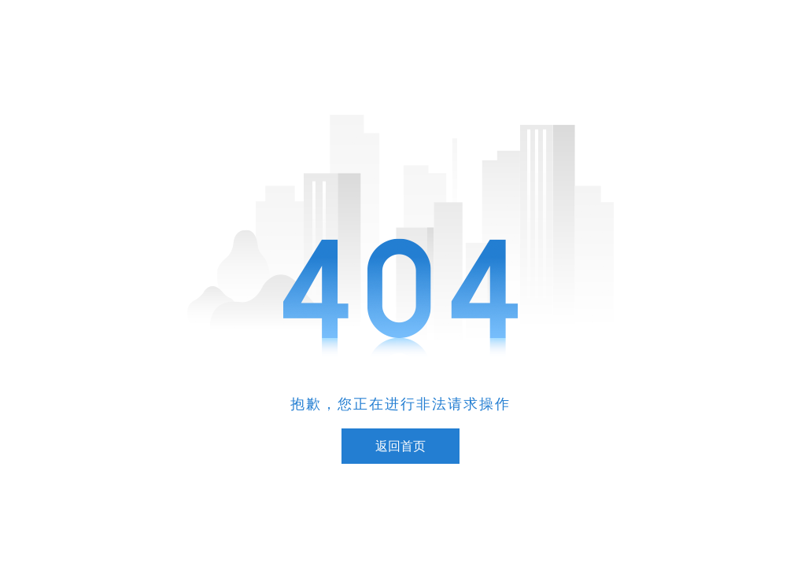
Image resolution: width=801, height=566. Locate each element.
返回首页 (400, 446)
